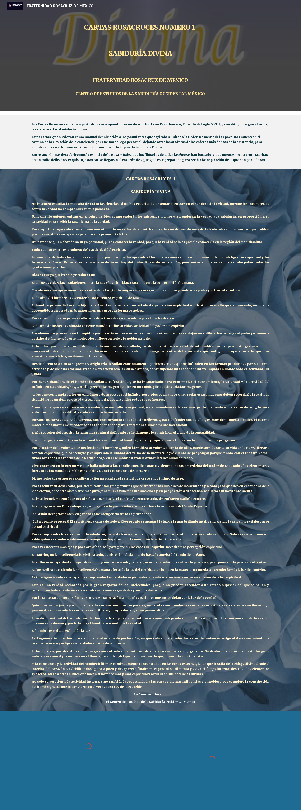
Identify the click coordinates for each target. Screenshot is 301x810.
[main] (140, 56)
